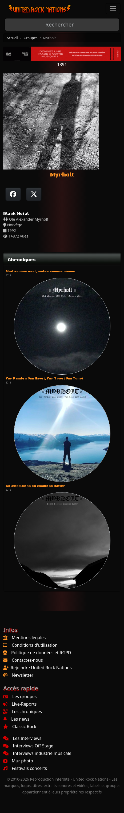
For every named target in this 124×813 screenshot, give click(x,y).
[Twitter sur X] (34, 194)
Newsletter (22, 675)
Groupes (31, 37)
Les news (16, 719)
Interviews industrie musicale (37, 753)
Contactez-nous (27, 660)
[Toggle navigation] (113, 8)
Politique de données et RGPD (41, 653)
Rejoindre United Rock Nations (41, 668)
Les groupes (20, 696)
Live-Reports (20, 704)
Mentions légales (29, 638)
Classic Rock (19, 726)
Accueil (12, 37)
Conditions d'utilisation (35, 645)
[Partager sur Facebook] (13, 194)
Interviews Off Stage (28, 746)
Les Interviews (22, 738)
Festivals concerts (25, 768)
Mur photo (18, 761)
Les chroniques (22, 711)
